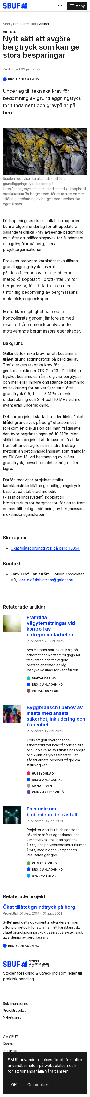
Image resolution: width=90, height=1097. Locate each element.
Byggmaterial (44, 876)
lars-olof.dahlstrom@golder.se (45, 579)
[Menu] (77, 6)
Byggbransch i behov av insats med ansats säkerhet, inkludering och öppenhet (56, 716)
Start (6, 24)
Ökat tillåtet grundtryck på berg (39, 907)
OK (14, 1084)
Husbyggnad (43, 773)
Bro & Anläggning (23, 79)
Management (43, 786)
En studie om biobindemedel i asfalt (52, 811)
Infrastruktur (45, 691)
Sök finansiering (15, 1003)
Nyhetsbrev (12, 1017)
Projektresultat (24, 24)
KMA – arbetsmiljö (48, 792)
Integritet (10, 1051)
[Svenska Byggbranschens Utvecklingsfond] (17, 5)
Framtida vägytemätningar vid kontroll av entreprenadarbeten (51, 626)
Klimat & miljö (44, 863)
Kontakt (9, 1044)
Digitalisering (44, 678)
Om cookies (38, 1084)
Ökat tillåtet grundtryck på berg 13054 (45, 548)
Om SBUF (10, 1037)
